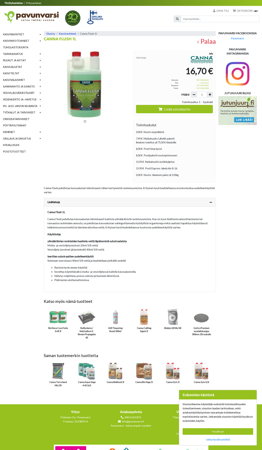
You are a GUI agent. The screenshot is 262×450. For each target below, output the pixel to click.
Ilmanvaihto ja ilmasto (19, 86)
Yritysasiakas (33, 3)
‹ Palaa (206, 41)
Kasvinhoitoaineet (16, 40)
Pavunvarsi (237, 38)
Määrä (185, 94)
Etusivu (50, 33)
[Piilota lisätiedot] (210, 202)
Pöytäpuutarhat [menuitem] (14, 125)
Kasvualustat (12, 66)
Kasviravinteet (13, 34)
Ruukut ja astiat (14, 60)
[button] (40, 34)
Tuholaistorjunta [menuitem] (15, 47)
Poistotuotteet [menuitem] (14, 151)
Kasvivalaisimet (14, 79)
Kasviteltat (11, 73)
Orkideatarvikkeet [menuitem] (16, 119)
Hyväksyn (218, 431)
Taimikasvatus (13, 53)
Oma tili (221, 10)
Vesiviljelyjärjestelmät (19, 92)
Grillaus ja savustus (17, 138)
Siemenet (9, 132)
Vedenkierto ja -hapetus (20, 99)
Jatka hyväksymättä (218, 439)
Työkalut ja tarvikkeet (19, 112)
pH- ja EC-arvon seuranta (20, 106)
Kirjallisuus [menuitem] (11, 145)
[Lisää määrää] (210, 94)
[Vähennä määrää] (194, 94)
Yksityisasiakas (13, 3)
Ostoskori (245, 10)
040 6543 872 (133, 417)
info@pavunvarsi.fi (133, 421)
